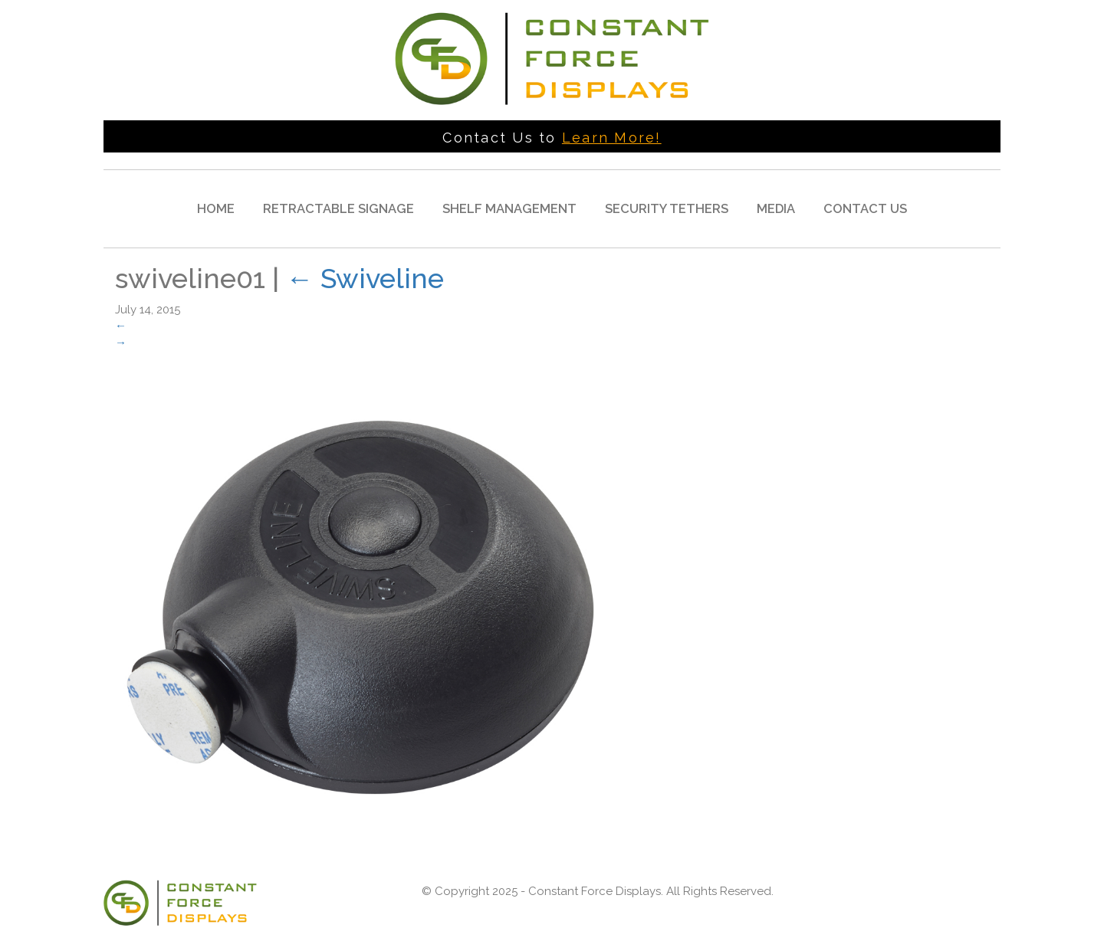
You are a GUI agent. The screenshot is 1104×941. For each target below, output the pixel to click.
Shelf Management (509, 208)
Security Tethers (666, 208)
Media (776, 208)
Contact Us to (551, 138)
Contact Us (865, 208)
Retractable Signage (338, 208)
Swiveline (365, 278)
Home (216, 208)
